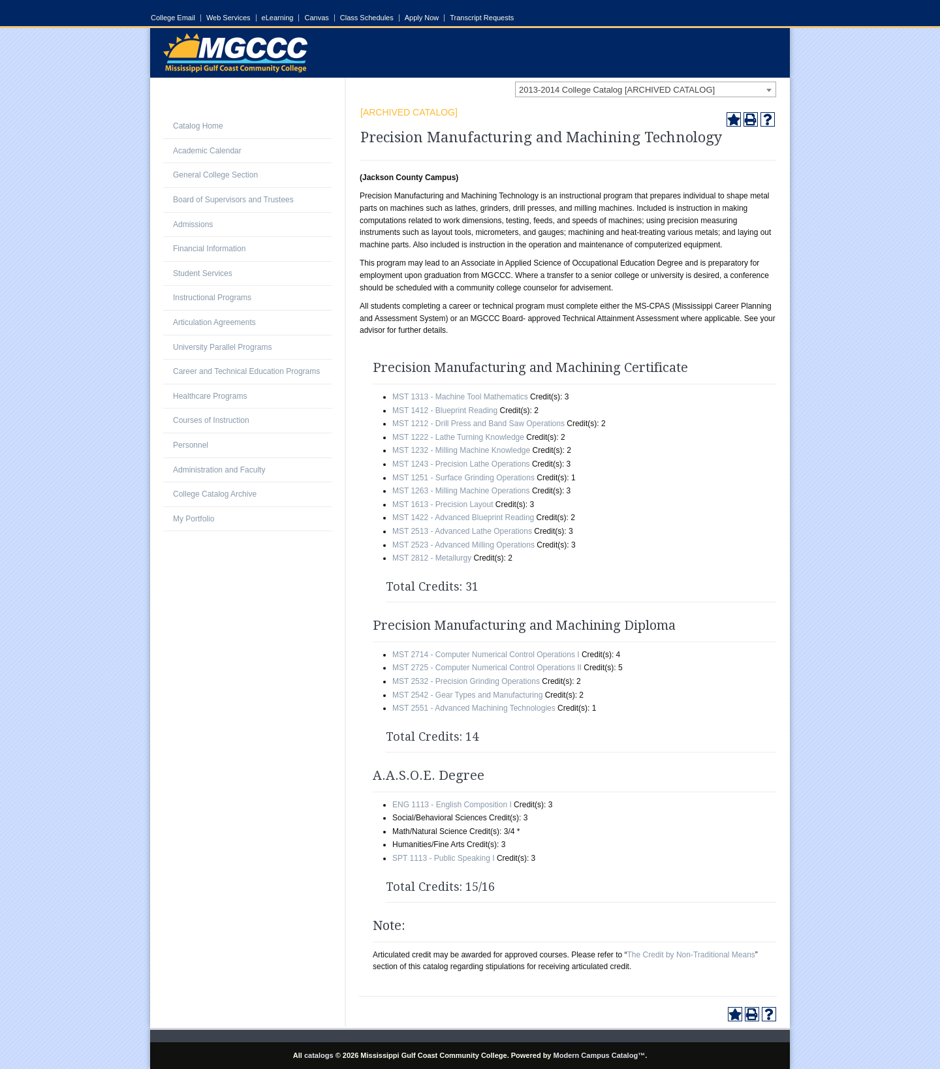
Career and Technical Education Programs (246, 371)
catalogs (319, 1055)
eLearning (278, 18)
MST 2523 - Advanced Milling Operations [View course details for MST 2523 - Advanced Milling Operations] (463, 545)
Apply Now (422, 18)
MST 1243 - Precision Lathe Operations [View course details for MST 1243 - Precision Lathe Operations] (461, 464)
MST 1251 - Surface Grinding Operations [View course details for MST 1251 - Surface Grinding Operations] (463, 477)
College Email (173, 18)
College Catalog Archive (215, 494)
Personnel (190, 445)
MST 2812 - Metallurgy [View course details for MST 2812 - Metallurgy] (431, 558)
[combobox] (645, 89)
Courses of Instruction (211, 420)
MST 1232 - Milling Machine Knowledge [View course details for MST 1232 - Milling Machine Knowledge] (461, 450)
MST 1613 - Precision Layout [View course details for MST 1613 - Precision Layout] (443, 504)
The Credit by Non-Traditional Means (691, 954)
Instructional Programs (212, 297)
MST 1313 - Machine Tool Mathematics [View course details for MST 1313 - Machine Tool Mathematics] (460, 396)
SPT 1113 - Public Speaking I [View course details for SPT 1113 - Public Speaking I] (443, 858)
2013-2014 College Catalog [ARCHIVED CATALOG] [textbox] (617, 90)
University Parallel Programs (222, 347)
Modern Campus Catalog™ (600, 1055)
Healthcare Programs (210, 396)
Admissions (193, 224)
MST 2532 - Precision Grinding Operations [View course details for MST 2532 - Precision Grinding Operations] (466, 681)
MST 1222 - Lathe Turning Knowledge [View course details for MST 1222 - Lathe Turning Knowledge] (458, 437)
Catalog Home (198, 126)
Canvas (316, 18)
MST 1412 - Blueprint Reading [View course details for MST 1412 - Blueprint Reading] (444, 410)
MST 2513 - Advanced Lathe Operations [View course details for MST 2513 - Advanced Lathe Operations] (462, 531)
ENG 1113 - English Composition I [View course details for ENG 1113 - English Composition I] (452, 804)
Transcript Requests (482, 18)
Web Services (228, 18)
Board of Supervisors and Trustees (233, 199)
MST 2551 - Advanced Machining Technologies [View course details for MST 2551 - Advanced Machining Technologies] (474, 708)
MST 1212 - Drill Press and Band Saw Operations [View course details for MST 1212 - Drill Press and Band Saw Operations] (478, 423)
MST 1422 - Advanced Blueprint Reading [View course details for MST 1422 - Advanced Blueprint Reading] (463, 517)
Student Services (202, 273)
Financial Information (209, 248)
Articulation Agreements (214, 322)
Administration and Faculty (219, 469)
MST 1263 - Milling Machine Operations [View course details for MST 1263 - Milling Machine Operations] (461, 490)
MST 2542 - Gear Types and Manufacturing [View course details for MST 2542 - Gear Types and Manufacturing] (467, 695)
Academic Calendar (207, 150)
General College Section (215, 174)
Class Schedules (367, 18)
